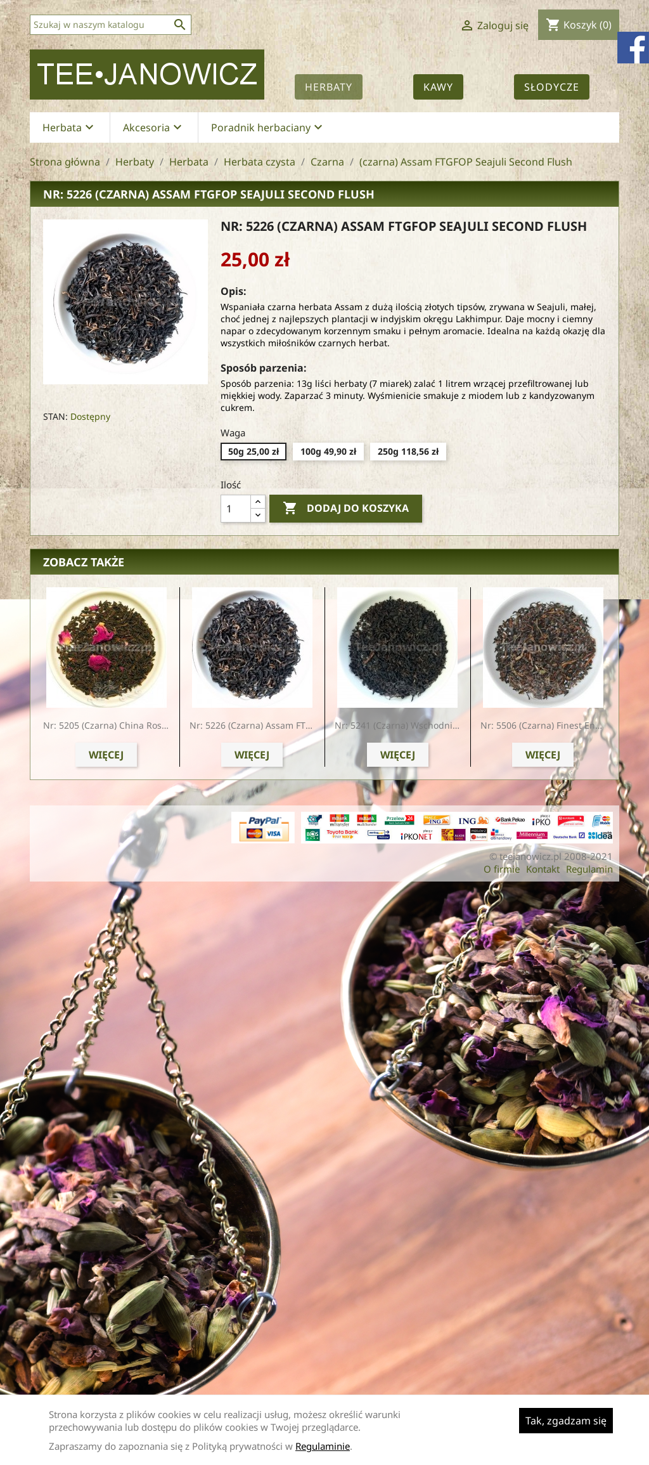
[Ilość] (236, 509)
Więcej (106, 755)
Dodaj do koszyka (346, 508)
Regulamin (589, 869)
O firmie (502, 869)
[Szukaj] (110, 25)
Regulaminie (322, 1446)
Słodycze (551, 87)
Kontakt (543, 869)
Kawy (438, 87)
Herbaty (328, 87)
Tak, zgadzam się (566, 1421)
